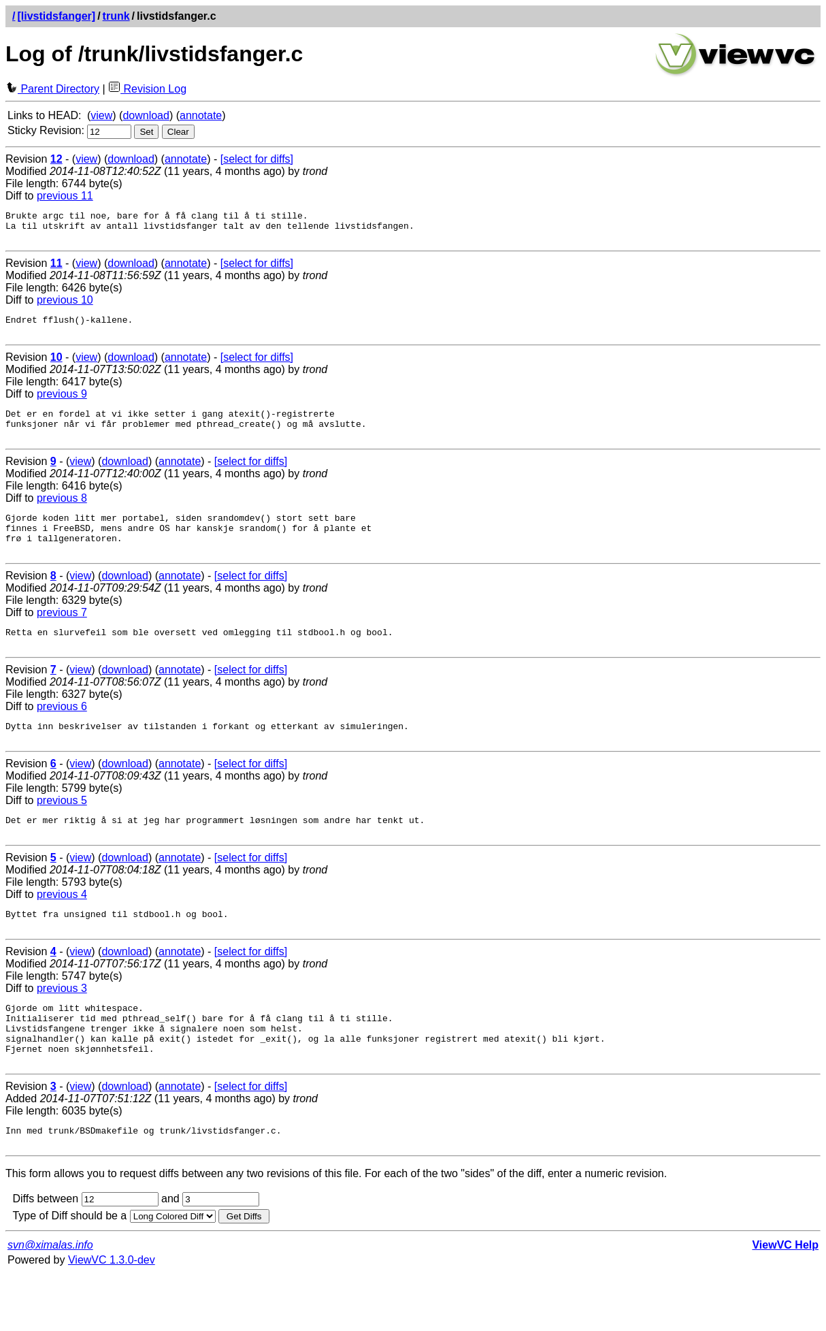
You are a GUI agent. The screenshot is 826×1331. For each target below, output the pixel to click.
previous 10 (65, 306)
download (145, 115)
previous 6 (62, 735)
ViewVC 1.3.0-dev (111, 1317)
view (101, 115)
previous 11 (65, 196)
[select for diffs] (256, 159)
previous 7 (62, 637)
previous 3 (62, 1029)
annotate (201, 115)
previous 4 (62, 931)
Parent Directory (52, 89)
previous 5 (62, 833)
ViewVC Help (785, 1302)
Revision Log (147, 89)
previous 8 (62, 514)
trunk (116, 16)
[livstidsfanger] (56, 16)
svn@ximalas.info (50, 1302)
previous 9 (62, 404)
